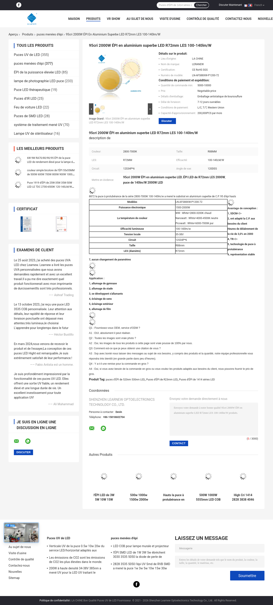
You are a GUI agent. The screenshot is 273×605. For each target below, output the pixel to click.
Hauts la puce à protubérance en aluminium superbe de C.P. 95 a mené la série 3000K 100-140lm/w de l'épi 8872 (173, 497)
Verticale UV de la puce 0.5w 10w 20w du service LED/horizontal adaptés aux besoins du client (76, 548)
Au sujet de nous (139, 18)
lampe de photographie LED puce (39, 81)
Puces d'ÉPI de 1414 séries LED (197, 379)
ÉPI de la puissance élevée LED (37, 72)
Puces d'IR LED (25, 98)
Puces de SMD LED (28, 116)
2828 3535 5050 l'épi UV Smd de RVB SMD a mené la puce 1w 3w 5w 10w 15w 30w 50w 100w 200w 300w (141, 566)
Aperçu (13, 34)
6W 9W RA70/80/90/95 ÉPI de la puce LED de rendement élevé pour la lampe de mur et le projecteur (50, 162)
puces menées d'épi (50, 34)
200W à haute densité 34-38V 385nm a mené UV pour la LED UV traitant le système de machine (75, 571)
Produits (93, 18)
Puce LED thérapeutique (32, 90)
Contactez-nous (238, 18)
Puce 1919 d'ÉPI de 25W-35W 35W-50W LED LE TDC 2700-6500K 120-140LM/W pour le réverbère (49, 186)
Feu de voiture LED (28, 107)
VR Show (113, 18)
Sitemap (14, 578)
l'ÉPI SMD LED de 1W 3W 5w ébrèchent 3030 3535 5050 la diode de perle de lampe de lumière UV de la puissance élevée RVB (139, 555)
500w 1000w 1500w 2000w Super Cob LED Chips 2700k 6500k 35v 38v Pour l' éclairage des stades (138, 497)
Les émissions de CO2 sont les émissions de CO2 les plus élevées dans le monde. (77, 560)
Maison (74, 18)
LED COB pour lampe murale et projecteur (141, 546)
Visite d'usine (170, 18)
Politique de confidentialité (54, 600)
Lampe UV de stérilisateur (33, 134)
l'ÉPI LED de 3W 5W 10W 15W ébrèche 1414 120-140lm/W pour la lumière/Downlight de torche (104, 497)
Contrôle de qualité (203, 18)
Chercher (201, 5)
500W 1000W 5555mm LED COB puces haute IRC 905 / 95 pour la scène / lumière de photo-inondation (208, 497)
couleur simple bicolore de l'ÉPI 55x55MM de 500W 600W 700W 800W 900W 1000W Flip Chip (51, 174)
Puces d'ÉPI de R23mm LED (162, 379)
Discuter (166, 121)
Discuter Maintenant (230, 4)
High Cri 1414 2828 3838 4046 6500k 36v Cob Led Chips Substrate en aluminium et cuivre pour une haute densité (243, 497)
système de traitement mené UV (38, 125)
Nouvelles (15, 571)
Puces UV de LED (27, 55)
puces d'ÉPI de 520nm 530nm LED (125, 379)
